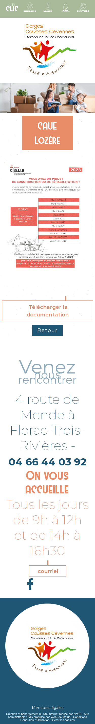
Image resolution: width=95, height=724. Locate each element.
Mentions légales (47, 707)
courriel (48, 571)
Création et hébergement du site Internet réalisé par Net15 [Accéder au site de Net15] (44, 713)
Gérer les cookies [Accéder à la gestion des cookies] (63, 719)
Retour (47, 330)
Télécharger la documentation (48, 311)
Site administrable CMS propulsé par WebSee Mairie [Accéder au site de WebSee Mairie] (48, 715)
